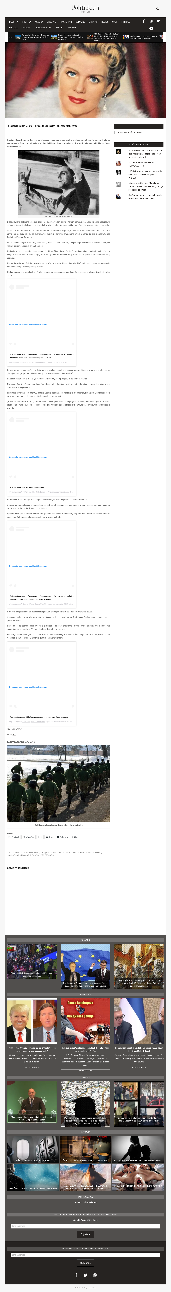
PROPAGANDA (47, 855)
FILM (52, 852)
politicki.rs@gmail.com (86, 1202)
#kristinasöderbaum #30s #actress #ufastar (27, 487)
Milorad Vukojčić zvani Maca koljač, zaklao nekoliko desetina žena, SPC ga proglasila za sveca (146, 186)
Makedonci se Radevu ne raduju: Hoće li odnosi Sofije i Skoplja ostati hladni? (32, 1118)
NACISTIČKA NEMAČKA (18, 855)
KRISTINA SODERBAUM (90, 852)
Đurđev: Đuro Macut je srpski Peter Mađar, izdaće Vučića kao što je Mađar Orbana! (139, 1049)
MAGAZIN (33, 852)
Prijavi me (86, 1234)
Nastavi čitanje (32, 1067)
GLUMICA (59, 852)
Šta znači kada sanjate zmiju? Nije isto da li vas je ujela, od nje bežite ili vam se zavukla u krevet (145, 153)
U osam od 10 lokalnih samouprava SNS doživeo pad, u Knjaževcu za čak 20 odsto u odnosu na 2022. (139, 1121)
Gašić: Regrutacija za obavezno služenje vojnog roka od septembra (59, 825)
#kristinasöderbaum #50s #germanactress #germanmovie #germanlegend (39, 717)
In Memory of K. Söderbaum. (33, 492)
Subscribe (85, 1263)
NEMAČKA (35, 855)
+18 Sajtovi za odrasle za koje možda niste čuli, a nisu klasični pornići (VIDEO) (145, 174)
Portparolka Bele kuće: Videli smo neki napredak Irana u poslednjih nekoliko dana (35, 37)
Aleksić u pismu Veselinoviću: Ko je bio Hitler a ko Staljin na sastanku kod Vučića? (85, 1049)
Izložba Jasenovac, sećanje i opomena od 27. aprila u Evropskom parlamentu (70, 37)
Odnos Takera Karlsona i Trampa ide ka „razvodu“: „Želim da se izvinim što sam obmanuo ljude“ (32, 1049)
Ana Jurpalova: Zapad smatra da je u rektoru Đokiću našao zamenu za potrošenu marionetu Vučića (85, 984)
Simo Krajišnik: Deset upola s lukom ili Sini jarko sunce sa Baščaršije (32, 974)
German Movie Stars (30, 362)
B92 (14, 734)
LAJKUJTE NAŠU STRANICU (138, 126)
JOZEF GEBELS (72, 852)
